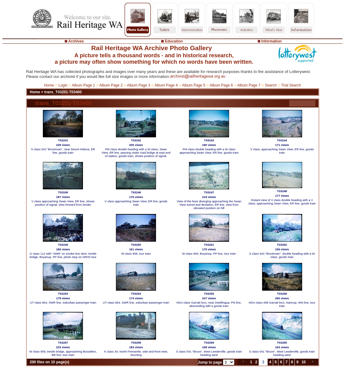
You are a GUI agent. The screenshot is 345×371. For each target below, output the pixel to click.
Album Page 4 (166, 85)
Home (49, 85)
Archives (76, 41)
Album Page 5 (193, 85)
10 (304, 362)
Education (174, 41)
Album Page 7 (248, 85)
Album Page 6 (221, 85)
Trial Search (291, 85)
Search (271, 85)
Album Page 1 (83, 85)
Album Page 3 (138, 85)
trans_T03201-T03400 (63, 92)
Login (63, 85)
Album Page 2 (110, 85)
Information (271, 41)
